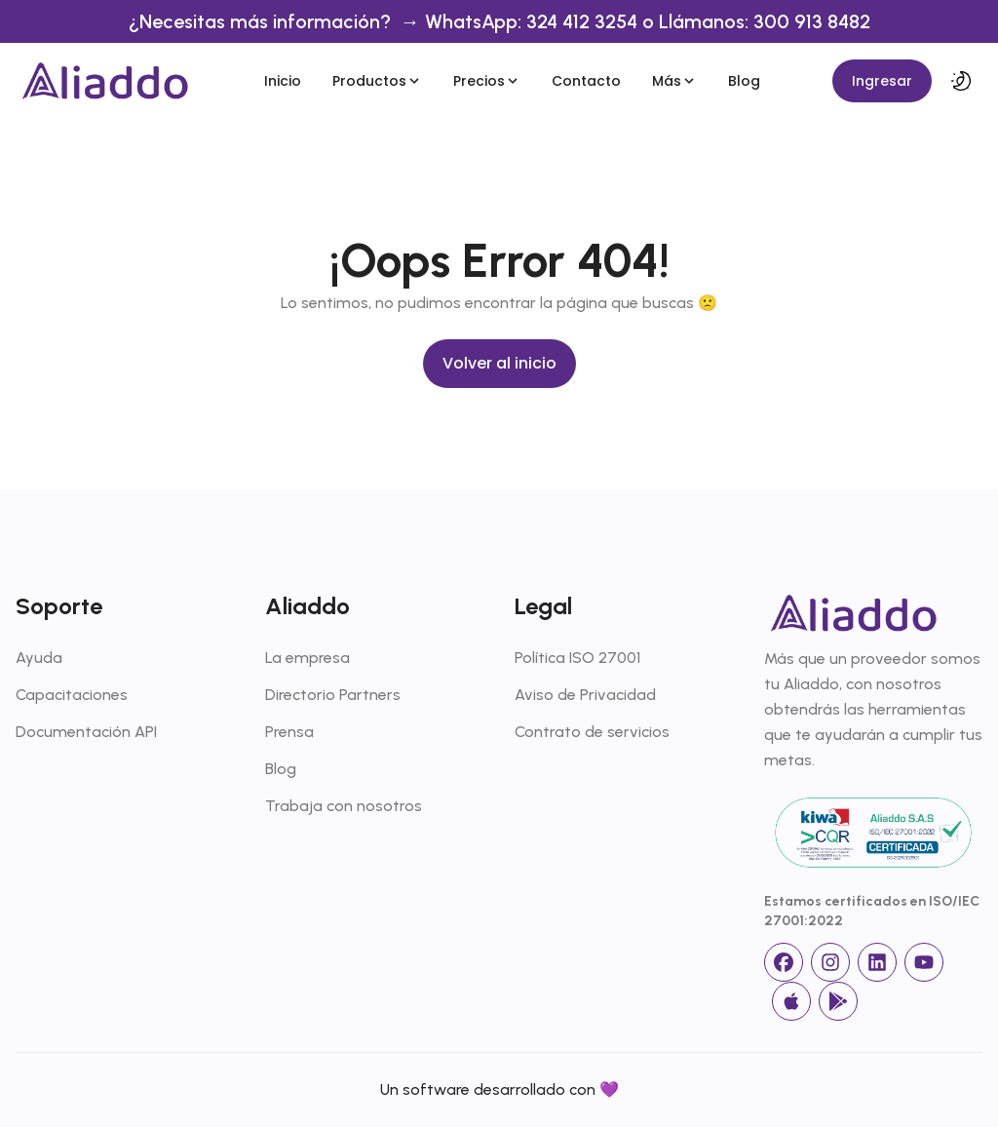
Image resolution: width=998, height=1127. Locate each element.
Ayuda (39, 657)
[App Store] (791, 1001)
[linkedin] (877, 962)
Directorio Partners (333, 694)
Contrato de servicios (592, 731)
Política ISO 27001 (577, 657)
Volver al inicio (499, 363)
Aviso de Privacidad (585, 694)
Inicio (282, 81)
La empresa (307, 657)
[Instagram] (830, 962)
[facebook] (783, 962)
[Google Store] (838, 1001)
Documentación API (86, 731)
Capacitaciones (72, 694)
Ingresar (882, 81)
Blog (744, 81)
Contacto (586, 81)
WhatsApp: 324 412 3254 (533, 21)
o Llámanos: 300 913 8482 (756, 21)
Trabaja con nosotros (343, 806)
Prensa (289, 731)
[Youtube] (923, 962)
